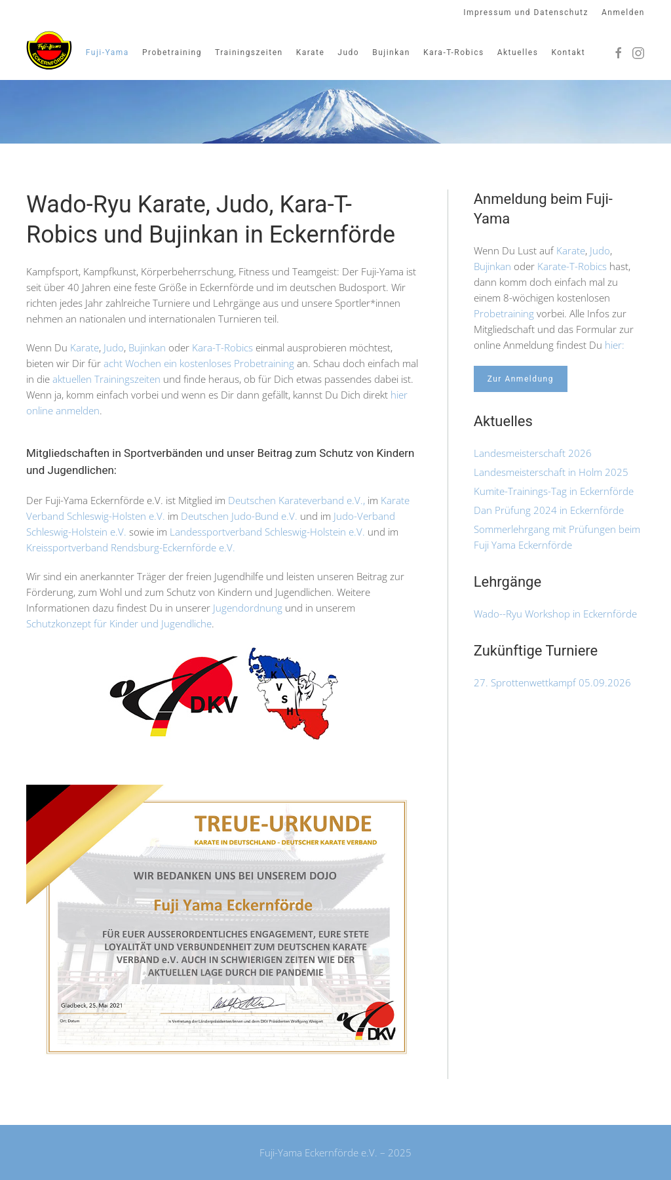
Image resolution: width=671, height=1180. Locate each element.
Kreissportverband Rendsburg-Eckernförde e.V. (132, 547)
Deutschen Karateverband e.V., (296, 500)
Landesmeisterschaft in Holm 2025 (551, 472)
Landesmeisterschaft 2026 (533, 453)
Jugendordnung (247, 607)
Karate (310, 52)
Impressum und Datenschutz (525, 12)
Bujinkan (391, 52)
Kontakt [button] (568, 52)
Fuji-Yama (107, 52)
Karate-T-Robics (572, 266)
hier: (614, 344)
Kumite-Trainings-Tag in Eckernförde (554, 491)
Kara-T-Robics (222, 347)
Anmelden (623, 12)
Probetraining (504, 313)
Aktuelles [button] (518, 52)
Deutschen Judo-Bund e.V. (237, 515)
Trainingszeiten (249, 52)
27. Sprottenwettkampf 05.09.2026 (552, 682)
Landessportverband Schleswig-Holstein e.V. (267, 531)
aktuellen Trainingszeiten (106, 378)
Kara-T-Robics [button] (453, 52)
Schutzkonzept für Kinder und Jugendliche (119, 623)
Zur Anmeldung (521, 379)
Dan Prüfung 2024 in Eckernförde (549, 510)
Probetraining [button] (172, 52)
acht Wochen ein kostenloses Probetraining (199, 363)
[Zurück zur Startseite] (49, 51)
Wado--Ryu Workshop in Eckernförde (555, 613)
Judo (348, 52)
